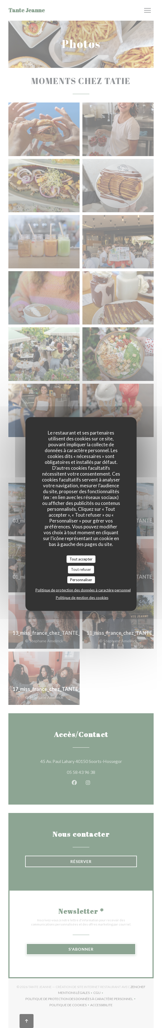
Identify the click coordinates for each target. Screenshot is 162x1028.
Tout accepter (81, 559)
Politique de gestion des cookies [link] (82, 597)
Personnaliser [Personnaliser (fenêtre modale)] (81, 579)
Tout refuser (81, 569)
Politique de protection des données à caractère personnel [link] (83, 590)
